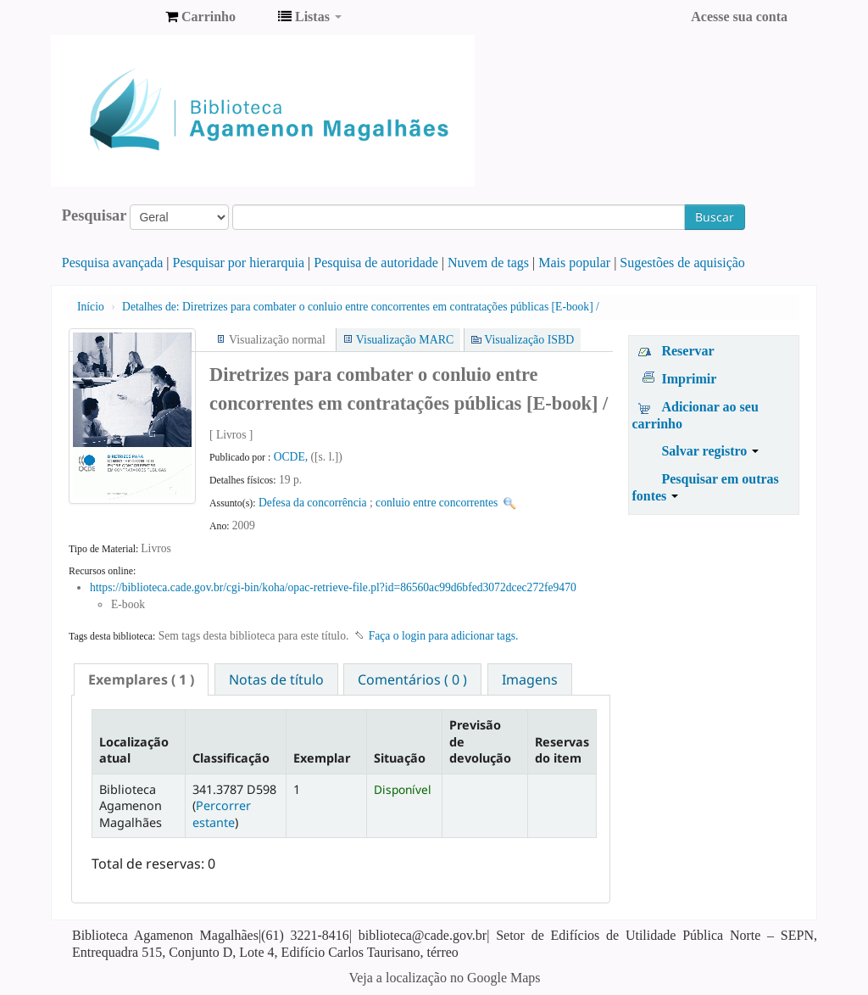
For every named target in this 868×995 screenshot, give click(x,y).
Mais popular (574, 262)
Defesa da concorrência (313, 502)
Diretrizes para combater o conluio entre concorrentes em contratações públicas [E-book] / (360, 306)
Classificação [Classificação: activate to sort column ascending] (231, 758)
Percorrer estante (221, 813)
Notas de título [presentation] (276, 679)
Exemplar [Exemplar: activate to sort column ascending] (321, 758)
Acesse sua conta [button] (739, 16)
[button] (200, 17)
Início (90, 306)
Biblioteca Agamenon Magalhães (110, 17)
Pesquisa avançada (113, 262)
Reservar (687, 351)
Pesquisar (94, 215)
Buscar (714, 217)
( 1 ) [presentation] (141, 679)
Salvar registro (710, 451)
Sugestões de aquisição (682, 262)
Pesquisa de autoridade (376, 262)
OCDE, (292, 456)
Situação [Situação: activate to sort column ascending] (400, 758)
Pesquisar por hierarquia (239, 262)
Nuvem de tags (488, 262)
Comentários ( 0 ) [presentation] (412, 679)
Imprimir (688, 379)
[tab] (141, 679)
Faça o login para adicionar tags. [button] (444, 635)
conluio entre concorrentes (437, 502)
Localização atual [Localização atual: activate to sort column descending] (134, 750)
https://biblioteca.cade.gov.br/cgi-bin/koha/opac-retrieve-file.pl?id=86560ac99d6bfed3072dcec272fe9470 (333, 587)
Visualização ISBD (529, 339)
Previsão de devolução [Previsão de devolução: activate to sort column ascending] (480, 741)
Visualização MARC (404, 339)
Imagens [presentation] (530, 679)
